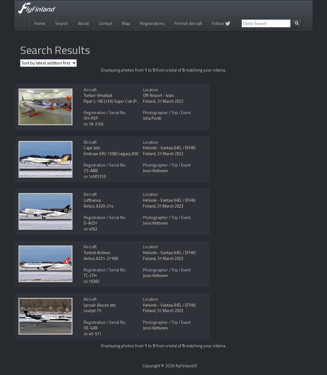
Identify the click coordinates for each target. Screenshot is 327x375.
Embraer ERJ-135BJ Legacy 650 (111, 153)
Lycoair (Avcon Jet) (100, 305)
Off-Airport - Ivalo (158, 95)
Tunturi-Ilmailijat (98, 95)
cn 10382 (91, 281)
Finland (149, 101)
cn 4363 (90, 229)
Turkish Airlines (97, 252)
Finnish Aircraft (188, 23)
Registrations (152, 23)
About (83, 23)
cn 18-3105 (93, 124)
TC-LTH (90, 275)
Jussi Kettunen (155, 170)
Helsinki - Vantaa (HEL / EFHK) (169, 148)
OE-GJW (91, 328)
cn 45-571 (92, 334)
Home (39, 23)
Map (126, 23)
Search (61, 23)
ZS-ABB (91, 170)
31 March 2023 (170, 101)
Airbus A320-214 (98, 206)
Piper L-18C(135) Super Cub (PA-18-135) (119, 101)
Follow (221, 23)
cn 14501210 (95, 176)
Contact (105, 23)
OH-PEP (91, 118)
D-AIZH (90, 223)
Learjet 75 (92, 310)
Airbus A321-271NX (101, 258)
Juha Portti (152, 118)
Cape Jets (92, 148)
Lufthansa (92, 200)
